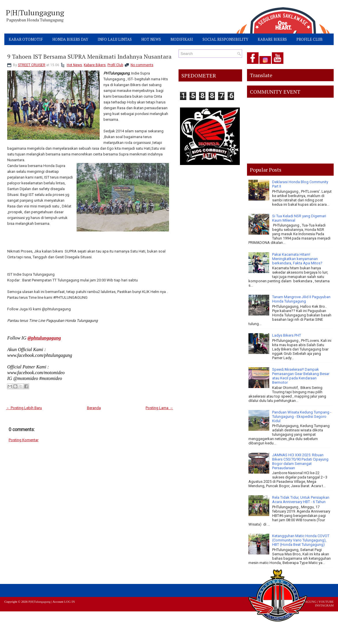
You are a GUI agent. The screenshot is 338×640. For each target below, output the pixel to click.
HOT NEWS (151, 39)
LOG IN (69, 601)
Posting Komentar (23, 440)
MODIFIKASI (181, 39)
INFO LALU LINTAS (115, 39)
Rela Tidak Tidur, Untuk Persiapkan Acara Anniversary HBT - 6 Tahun (300, 499)
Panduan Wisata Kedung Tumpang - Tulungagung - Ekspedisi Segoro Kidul (301, 416)
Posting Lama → (159, 408)
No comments (142, 65)
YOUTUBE (326, 601)
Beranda (94, 408)
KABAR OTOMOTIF (26, 39)
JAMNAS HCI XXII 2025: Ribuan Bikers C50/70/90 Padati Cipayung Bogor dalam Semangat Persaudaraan (300, 461)
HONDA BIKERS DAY (70, 39)
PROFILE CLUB (309, 39)
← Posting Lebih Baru (24, 408)
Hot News (74, 65)
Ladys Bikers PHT (286, 335)
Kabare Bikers (95, 65)
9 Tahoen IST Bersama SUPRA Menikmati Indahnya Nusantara (89, 57)
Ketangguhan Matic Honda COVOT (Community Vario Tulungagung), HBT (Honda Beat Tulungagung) (300, 540)
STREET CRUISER (31, 65)
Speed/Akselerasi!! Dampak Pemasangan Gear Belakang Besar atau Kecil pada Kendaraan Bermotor (300, 376)
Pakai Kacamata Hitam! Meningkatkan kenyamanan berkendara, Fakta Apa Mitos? (297, 258)
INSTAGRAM (324, 605)
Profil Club (115, 65)
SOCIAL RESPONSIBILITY (225, 39)
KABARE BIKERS (272, 39)
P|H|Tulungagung (35, 12)
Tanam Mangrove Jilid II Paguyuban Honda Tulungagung (301, 299)
